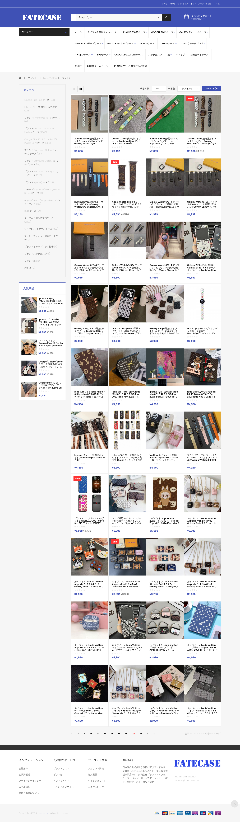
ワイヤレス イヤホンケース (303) (41, 228)
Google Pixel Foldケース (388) (40, 100)
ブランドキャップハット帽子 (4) (40, 246)
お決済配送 (24, 774)
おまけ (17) (29, 268)
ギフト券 (57, 774)
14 (126, 733)
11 (105, 733)
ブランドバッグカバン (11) (37, 253)
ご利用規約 (24, 786)
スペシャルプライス (63, 786)
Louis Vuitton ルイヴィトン (57, 78)
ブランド (32, 78)
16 (141, 733)
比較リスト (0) (212, 88)
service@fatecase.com (187, 780)
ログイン (217, 3)
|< (72, 733)
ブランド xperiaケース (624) (39, 182)
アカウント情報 (168, 3)
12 (112, 733)
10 (98, 733)
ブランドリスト (61, 768)
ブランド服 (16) (32, 260)
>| (154, 733)
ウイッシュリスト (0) (186, 3)
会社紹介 (23, 768)
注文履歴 (92, 774)
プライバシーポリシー (30, 780)
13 (119, 733)
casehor (43, 813)
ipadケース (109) (32, 210)
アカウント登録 (204, 3)
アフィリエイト (61, 780)
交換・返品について (29, 792)
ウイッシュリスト (97, 780)
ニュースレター (96, 786)
